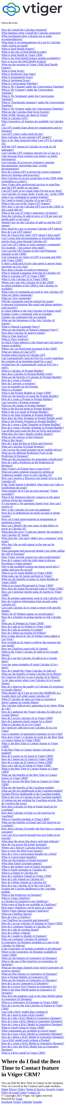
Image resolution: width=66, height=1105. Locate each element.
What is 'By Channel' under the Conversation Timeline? (32, 86)
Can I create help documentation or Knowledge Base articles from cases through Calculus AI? (31, 240)
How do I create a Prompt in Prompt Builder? (27, 399)
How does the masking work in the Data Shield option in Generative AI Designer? (31, 997)
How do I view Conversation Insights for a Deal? (29, 853)
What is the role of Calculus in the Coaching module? (31, 797)
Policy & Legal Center (14, 1092)
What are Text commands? (16, 298)
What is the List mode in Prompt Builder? (25, 411)
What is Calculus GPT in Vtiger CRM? (23, 276)
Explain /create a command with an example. (26, 313)
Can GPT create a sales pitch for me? (22, 133)
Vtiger (19, 1098)
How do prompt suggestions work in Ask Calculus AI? (32, 598)
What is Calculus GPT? (15, 118)
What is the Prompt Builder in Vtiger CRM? (26, 392)
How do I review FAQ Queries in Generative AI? (29, 986)
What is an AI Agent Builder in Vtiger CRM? (26, 572)
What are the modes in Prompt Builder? (23, 405)
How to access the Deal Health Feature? (23, 61)
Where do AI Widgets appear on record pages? (27, 613)
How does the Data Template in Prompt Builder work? (32, 418)
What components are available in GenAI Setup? (28, 1030)
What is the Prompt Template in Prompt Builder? (29, 421)
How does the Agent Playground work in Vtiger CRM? (32, 588)
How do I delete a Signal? (16, 932)
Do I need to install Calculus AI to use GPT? (26, 200)
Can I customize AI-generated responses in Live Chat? (32, 733)
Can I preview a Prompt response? (20, 402)
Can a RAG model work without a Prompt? (25, 1040)
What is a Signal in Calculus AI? (19, 872)
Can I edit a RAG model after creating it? (24, 1011)
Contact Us (33, 1092)
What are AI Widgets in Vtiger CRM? (22, 623)
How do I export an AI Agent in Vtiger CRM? (27, 756)
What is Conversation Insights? (19, 857)
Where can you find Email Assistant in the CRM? (29, 348)
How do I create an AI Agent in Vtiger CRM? (27, 762)
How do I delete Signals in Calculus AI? (24, 882)
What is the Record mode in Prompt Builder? (26, 408)
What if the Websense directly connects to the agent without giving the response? (30, 499)
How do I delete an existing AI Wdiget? (23, 632)
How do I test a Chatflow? (16, 917)
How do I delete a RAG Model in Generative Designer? (32, 1037)
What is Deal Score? (12, 70)
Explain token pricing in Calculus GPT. (23, 354)
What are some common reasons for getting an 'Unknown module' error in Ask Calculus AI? (27, 473)
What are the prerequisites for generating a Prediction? (32, 459)
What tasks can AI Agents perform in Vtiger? (26, 576)
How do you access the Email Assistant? (24, 844)
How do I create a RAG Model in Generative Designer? (32, 1043)
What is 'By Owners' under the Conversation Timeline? (32, 108)
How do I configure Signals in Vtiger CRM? (26, 875)
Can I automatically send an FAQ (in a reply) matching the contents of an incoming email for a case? (32, 360)
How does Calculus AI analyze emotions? (24, 269)
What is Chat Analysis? (14, 336)
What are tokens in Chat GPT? (18, 351)
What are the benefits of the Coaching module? (28, 787)
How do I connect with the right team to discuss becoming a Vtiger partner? (28, 562)
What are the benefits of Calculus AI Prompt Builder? (31, 377)
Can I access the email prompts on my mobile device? (31, 449)
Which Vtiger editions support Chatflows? (25, 910)
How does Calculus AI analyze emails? (23, 332)
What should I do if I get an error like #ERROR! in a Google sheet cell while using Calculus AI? (31, 694)
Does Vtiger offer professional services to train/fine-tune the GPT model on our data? (30, 186)
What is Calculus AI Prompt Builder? (22, 370)
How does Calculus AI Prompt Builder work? (27, 373)
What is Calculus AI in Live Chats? (21, 724)
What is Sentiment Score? (16, 80)
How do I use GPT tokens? (16, 231)
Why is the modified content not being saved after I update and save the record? (30, 568)
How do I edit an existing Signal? (20, 929)
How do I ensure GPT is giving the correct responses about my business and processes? (31, 173)
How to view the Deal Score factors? (22, 850)
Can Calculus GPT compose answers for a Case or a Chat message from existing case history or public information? (30, 156)
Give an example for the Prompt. (19, 386)
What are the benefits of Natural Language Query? (29, 329)
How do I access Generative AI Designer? (25, 983)
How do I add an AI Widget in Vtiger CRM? (26, 626)
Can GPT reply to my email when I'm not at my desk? (31, 190)
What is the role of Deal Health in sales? (24, 51)
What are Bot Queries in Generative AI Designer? (29, 973)
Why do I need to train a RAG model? (22, 1014)
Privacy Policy (17, 1089)
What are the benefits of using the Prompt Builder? (30, 396)
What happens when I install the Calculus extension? (31, 32)
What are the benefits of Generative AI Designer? (29, 980)
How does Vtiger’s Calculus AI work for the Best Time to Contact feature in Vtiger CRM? (32, 739)
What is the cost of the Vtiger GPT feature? (25, 203)
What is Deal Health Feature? (18, 48)
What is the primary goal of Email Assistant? (26, 866)
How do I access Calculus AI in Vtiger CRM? (27, 718)
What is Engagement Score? (17, 77)
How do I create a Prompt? (16, 380)
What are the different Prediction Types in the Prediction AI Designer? (27, 454)
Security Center (55, 1089)
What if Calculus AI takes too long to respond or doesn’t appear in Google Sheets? (28, 701)
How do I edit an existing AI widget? (22, 629)
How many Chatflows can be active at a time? (27, 907)
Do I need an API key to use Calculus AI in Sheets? (30, 677)
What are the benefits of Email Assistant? (24, 860)
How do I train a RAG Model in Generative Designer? (32, 1021)
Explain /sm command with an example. (24, 317)
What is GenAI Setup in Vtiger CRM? (23, 1027)
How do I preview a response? (18, 383)
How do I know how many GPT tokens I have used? (30, 234)
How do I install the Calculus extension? (24, 29)
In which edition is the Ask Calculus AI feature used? (31, 310)
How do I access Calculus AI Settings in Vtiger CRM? (32, 923)
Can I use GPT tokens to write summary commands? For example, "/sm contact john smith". (31, 246)
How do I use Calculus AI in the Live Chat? (26, 885)
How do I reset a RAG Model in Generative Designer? (32, 1033)
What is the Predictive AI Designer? (21, 894)
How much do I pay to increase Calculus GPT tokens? (31, 228)
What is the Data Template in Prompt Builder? (27, 414)
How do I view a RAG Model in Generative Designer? (32, 1024)
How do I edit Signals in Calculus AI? (22, 879)
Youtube (37, 1101)
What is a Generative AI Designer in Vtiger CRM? (29, 1002)
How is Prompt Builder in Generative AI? (24, 977)
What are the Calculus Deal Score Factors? (25, 111)
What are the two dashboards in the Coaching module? (32, 790)
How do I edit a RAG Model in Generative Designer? (31, 1018)
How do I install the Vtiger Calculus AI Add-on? (28, 670)
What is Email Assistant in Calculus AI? (24, 869)
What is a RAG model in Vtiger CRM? (23, 1052)
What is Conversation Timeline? (19, 83)
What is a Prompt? (11, 389)
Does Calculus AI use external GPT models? (26, 137)
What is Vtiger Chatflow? (15, 898)
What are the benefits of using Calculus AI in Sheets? (31, 673)
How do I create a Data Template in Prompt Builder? (31, 424)
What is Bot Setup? (12, 440)
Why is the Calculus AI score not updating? (26, 509)
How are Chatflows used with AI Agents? (24, 648)
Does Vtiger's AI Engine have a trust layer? (25, 468)
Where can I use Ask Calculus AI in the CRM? (27, 282)
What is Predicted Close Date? (18, 73)
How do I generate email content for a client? (26, 721)
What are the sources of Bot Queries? (22, 437)
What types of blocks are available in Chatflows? (29, 904)
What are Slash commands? (17, 294)
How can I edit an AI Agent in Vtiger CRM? (26, 765)
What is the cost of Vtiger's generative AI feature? (29, 212)
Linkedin (27, 1101)
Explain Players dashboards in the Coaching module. (31, 793)
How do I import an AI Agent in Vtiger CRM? (27, 759)
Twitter (17, 1101)
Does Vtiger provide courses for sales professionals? (31, 557)
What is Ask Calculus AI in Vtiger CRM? (24, 279)
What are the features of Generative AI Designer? (29, 958)
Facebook (6, 1101)
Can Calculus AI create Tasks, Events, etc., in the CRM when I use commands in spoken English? (32, 195)
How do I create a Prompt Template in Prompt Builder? (32, 427)
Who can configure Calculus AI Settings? (24, 939)
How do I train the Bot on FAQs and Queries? (27, 443)
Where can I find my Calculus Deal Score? (25, 847)
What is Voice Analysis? (15, 339)
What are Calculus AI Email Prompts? (23, 446)
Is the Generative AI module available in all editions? (31, 948)
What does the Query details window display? (27, 433)
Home (4, 1089)
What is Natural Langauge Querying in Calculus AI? (31, 272)
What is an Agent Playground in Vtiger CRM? (27, 585)
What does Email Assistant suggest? (21, 863)
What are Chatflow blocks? (16, 913)
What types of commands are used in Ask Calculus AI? (32, 291)
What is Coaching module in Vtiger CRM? (25, 819)
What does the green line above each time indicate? (30, 841)
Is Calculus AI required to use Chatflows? (25, 901)
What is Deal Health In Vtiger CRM (21, 55)
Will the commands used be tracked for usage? (27, 301)
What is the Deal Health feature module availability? (31, 58)
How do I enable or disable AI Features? (24, 935)
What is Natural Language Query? (20, 326)
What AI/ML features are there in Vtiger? (24, 114)
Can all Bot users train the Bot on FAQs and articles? (31, 430)
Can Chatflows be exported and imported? (25, 920)
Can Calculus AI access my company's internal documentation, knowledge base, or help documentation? (27, 165)
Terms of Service (35, 1089)
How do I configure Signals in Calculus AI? (26, 926)
